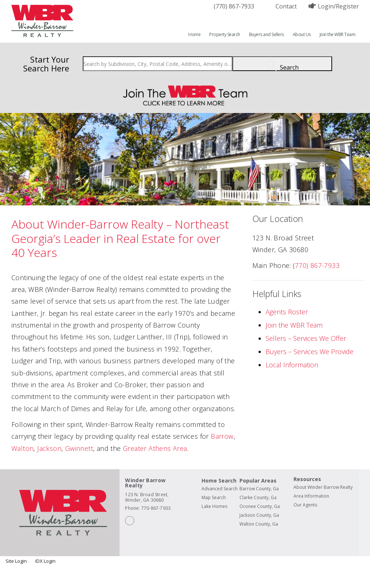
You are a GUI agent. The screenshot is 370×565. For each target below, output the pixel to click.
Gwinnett (79, 448)
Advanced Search (220, 488)
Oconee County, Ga (259, 506)
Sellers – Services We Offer (306, 338)
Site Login (17, 561)
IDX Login (45, 561)
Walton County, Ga (258, 524)
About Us (302, 34)
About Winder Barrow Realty (323, 487)
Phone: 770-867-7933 (148, 508)
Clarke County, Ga (258, 497)
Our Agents (305, 505)
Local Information (292, 364)
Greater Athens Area (155, 448)
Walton (22, 448)
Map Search (214, 497)
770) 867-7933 (317, 265)
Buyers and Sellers (266, 34)
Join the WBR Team (338, 34)
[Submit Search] (282, 63)
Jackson (49, 448)
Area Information (311, 496)
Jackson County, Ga (259, 515)
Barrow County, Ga (259, 488)
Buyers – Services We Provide (309, 351)
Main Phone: (271, 265)
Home (194, 34)
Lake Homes (214, 506)
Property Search (224, 34)
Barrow (222, 436)
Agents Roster (287, 311)
